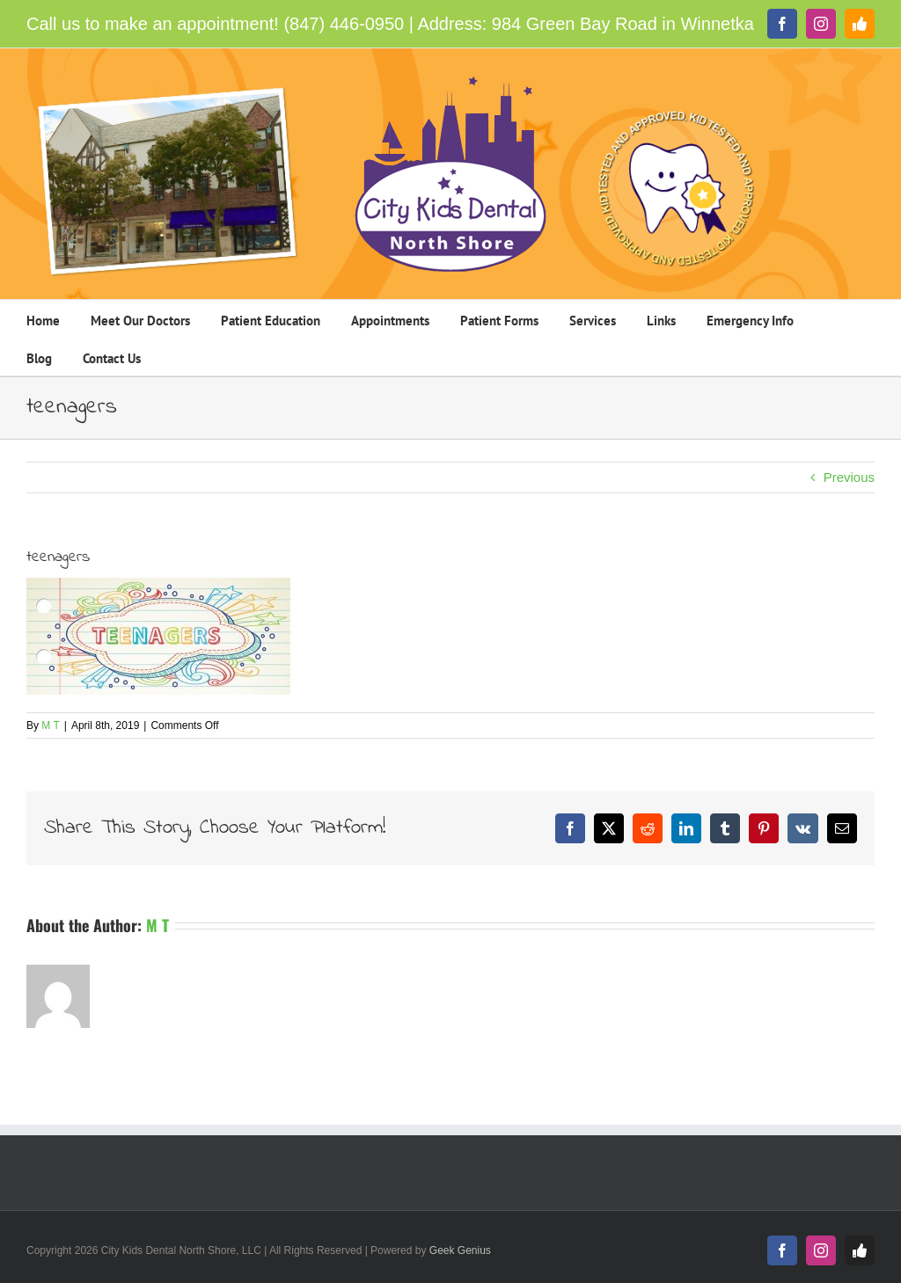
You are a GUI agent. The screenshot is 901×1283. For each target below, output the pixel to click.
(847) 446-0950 (343, 23)
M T (50, 725)
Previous (849, 477)
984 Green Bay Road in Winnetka (623, 23)
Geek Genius (460, 1250)
